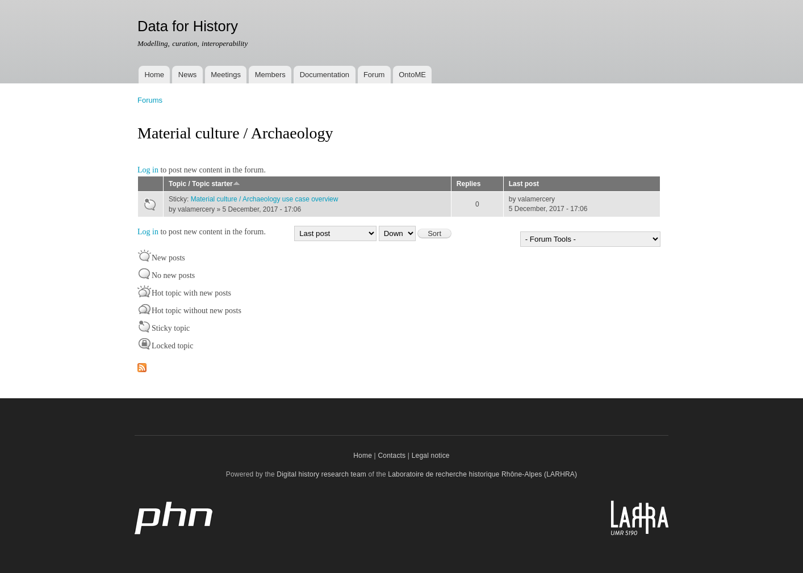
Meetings (226, 74)
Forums (149, 100)
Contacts (391, 456)
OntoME (412, 74)
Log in (147, 170)
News (187, 74)
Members (270, 74)
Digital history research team (321, 474)
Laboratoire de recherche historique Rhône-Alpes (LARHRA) (482, 474)
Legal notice (431, 456)
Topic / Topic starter (204, 184)
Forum (374, 74)
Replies (469, 184)
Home (154, 74)
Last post (524, 184)
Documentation (324, 74)
